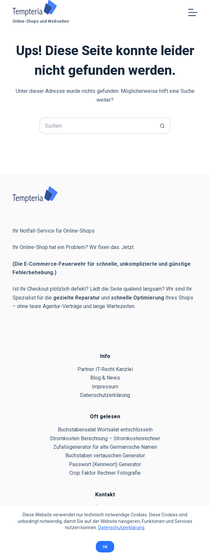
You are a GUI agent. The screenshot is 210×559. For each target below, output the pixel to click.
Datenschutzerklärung (121, 527)
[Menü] (193, 12)
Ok (105, 546)
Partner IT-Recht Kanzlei (105, 369)
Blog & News (105, 378)
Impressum (105, 386)
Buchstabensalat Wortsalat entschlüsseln (105, 429)
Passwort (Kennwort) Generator (105, 464)
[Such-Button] (162, 125)
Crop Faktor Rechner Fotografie (105, 473)
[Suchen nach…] (96, 125)
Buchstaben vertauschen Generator (105, 455)
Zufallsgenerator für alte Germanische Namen (105, 447)
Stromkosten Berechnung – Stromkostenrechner (105, 438)
